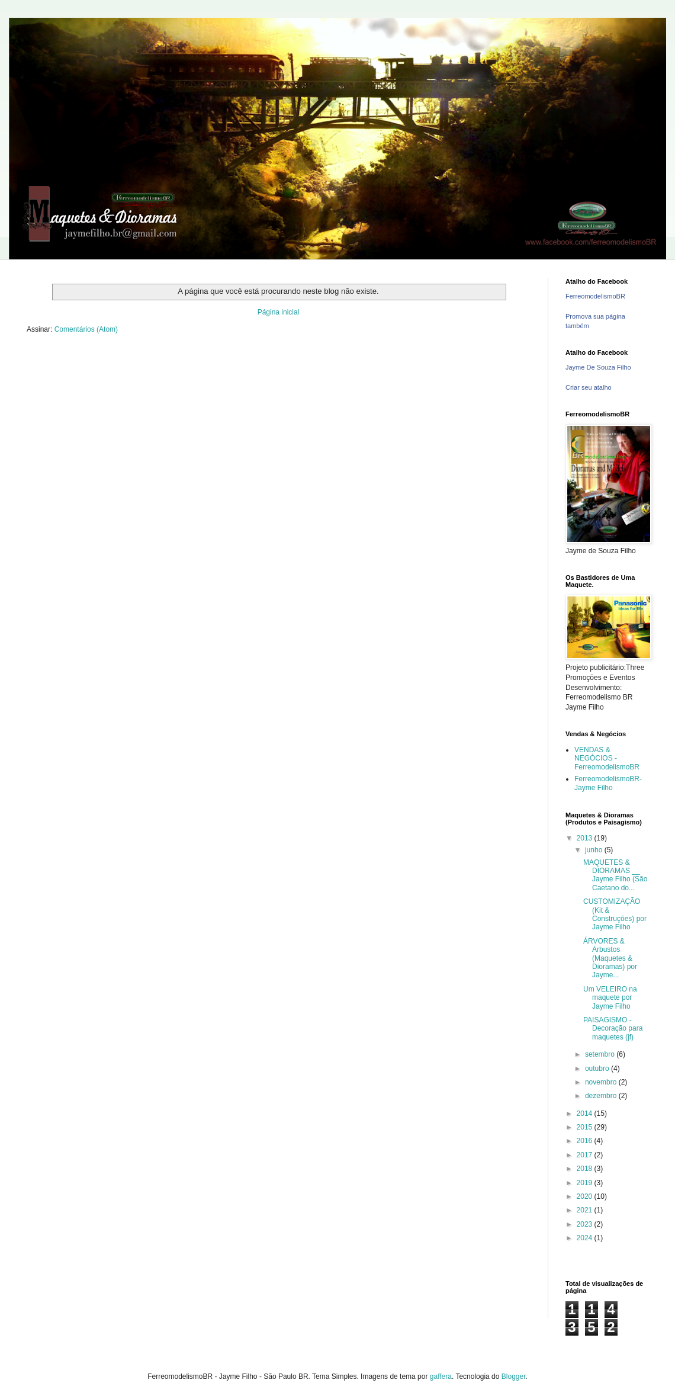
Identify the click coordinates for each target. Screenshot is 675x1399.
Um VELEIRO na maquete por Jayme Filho (610, 997)
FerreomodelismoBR (595, 296)
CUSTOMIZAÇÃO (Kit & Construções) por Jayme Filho (615, 914)
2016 (585, 1141)
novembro (602, 1082)
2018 (585, 1168)
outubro (598, 1068)
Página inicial (279, 312)
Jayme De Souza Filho (598, 367)
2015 (585, 1127)
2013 (585, 838)
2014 (585, 1113)
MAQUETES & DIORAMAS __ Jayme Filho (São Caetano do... (615, 875)
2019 (585, 1183)
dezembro (602, 1096)
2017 (585, 1155)
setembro (600, 1054)
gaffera (441, 1376)
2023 (585, 1224)
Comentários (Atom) (86, 329)
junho (595, 850)
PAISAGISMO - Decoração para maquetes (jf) (612, 1028)
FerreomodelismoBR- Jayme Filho (608, 783)
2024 (585, 1238)
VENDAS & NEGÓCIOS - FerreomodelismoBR (606, 758)
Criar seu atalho (588, 387)
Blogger (514, 1376)
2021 (585, 1210)
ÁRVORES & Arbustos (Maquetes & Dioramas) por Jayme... (610, 958)
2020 (585, 1196)
